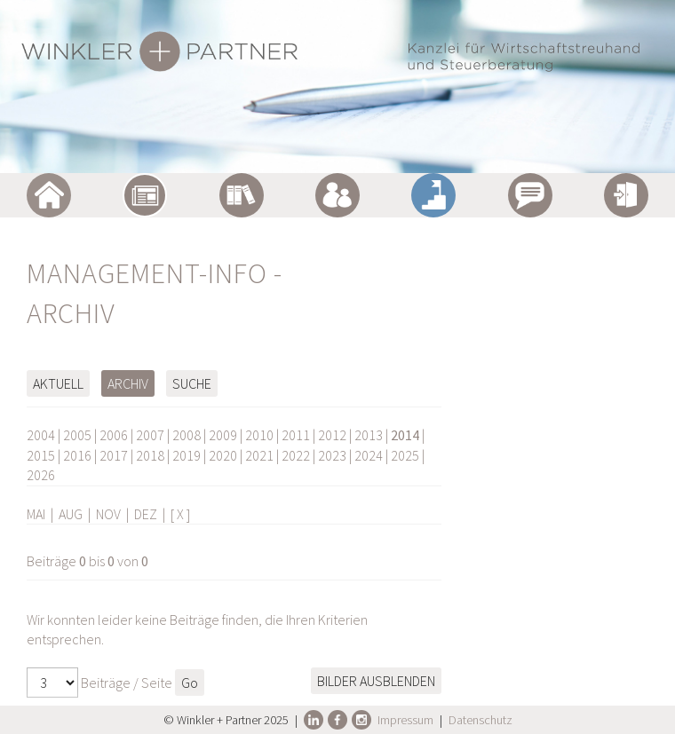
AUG (71, 514)
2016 (77, 455)
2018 (150, 455)
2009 (223, 435)
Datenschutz (480, 720)
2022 (296, 455)
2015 (41, 455)
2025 (405, 455)
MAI (36, 514)
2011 (296, 435)
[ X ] (180, 514)
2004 (41, 435)
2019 (186, 455)
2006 (113, 435)
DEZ (145, 514)
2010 (259, 435)
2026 (41, 475)
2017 (113, 455)
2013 (368, 435)
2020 (223, 455)
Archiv (127, 383)
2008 (186, 435)
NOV (108, 514)
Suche (191, 383)
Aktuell (58, 383)
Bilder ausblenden (376, 681)
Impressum (405, 720)
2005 (77, 435)
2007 (150, 435)
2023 (332, 455)
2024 (368, 455)
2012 (332, 435)
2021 (259, 455)
